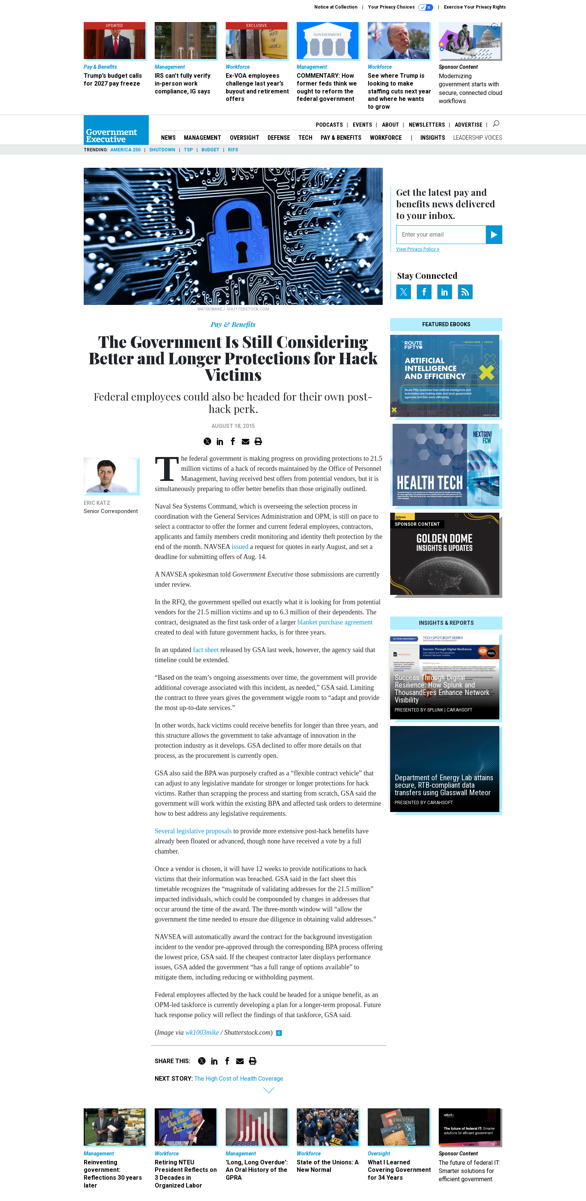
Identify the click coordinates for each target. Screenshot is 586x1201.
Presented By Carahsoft (424, 802)
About (390, 124)
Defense (279, 137)
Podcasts (329, 124)
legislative (190, 831)
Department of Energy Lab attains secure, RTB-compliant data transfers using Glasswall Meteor (444, 785)
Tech (305, 137)
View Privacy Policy (418, 249)
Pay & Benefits (341, 137)
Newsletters (427, 124)
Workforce (386, 137)
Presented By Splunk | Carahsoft (433, 710)
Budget (210, 149)
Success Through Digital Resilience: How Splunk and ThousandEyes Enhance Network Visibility (442, 688)
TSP (188, 149)
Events (362, 124)
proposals (219, 831)
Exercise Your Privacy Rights (475, 7)
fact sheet (205, 650)
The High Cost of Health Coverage (238, 1078)
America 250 (125, 149)
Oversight (244, 137)
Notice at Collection (335, 7)
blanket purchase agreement (335, 622)
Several (165, 831)
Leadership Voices (477, 137)
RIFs (233, 149)
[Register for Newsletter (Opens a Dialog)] (494, 235)
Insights (432, 137)
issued (240, 546)
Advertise (468, 124)
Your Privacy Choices (400, 7)
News (168, 137)
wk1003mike (202, 1032)
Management (202, 137)
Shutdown (162, 149)
